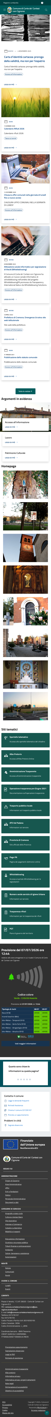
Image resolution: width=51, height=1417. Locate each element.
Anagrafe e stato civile (14, 1213)
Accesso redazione (38, 1410)
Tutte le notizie (25, 391)
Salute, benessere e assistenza (17, 1253)
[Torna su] (47, 1413)
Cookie (4, 1410)
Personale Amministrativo (15, 1198)
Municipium (41, 1407)
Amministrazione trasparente (16, 1369)
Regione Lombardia (10, 2)
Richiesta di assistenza (14, 1358)
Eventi (7, 1289)
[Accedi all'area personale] (42, 3)
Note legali (9, 1383)
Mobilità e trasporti (12, 1231)
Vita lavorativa (11, 1220)
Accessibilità (7, 1404)
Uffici (7, 1188)
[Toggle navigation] (4, 9)
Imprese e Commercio (13, 1224)
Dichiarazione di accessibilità (16, 1387)
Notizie (9, 260)
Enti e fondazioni (11, 1191)
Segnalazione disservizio (14, 1350)
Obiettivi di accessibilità (14, 1390)
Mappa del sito (7, 1413)
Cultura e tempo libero (14, 1217)
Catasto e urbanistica (13, 1228)
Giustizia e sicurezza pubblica (16, 1242)
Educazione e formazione (15, 1239)
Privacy (5, 1407)
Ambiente (9, 1249)
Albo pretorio (10, 1372)
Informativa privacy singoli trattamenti (20, 1379)
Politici (8, 1195)
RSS (3, 1402)
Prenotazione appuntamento (16, 1347)
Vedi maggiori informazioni (25, 1043)
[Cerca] (46, 10)
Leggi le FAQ (10, 1354)
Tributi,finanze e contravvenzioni (18, 1246)
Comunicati (9, 1271)
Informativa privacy (12, 1376)
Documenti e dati (12, 1202)
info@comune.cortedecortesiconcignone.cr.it (25, 1312)
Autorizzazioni (10, 1257)
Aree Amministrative (13, 1184)
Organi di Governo (12, 1180)
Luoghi (8, 1285)
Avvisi (10, 51)
